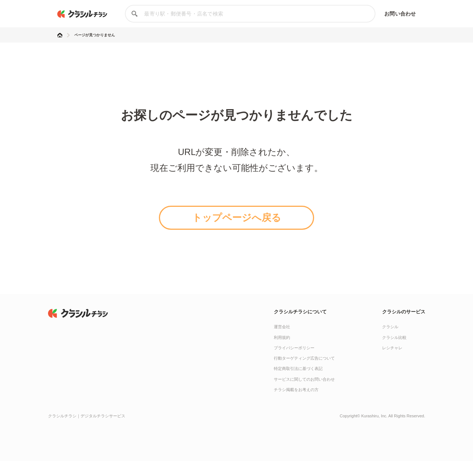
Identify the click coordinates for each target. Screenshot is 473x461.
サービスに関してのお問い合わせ (304, 379)
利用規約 (282, 337)
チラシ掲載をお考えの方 (296, 389)
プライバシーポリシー (294, 348)
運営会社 (282, 326)
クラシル (390, 326)
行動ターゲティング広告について (304, 358)
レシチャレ (392, 348)
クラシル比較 (394, 337)
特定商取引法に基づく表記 (298, 368)
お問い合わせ (400, 14)
